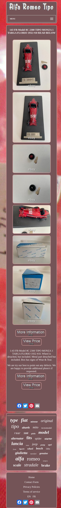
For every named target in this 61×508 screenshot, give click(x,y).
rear (17, 433)
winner (34, 421)
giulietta (21, 453)
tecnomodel (46, 428)
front (14, 449)
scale (17, 465)
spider (38, 438)
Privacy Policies (31, 486)
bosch (39, 448)
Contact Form (32, 482)
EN (29, 496)
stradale (31, 464)
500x (48, 449)
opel (50, 445)
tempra (45, 461)
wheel (30, 448)
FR (34, 496)
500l (26, 433)
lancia (17, 443)
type (14, 420)
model (44, 432)
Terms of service (31, 491)
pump (42, 445)
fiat (24, 420)
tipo (15, 426)
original (47, 421)
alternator (17, 438)
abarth (26, 427)
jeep (35, 444)
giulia (33, 434)
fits (29, 438)
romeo (33, 459)
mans (27, 445)
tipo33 (21, 449)
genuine (43, 453)
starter (48, 439)
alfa (19, 459)
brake (45, 465)
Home (31, 477)
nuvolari (33, 454)
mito (35, 427)
